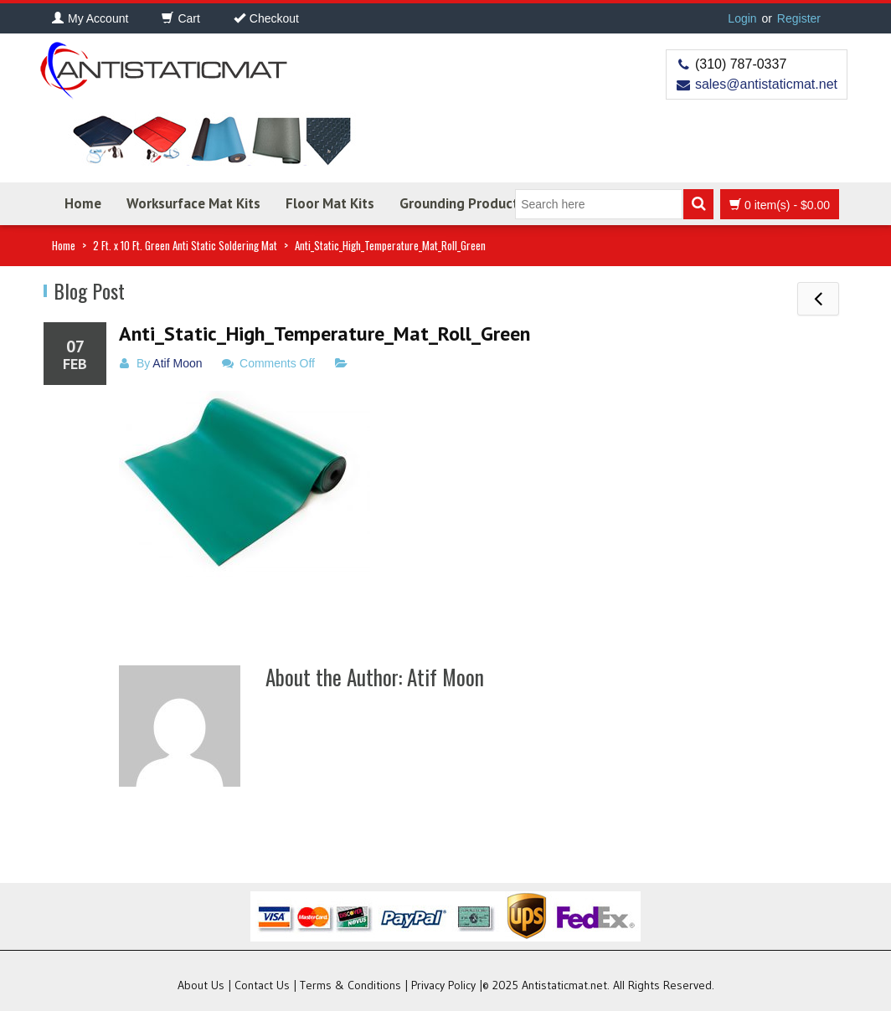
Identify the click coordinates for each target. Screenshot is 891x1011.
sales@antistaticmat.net (766, 84)
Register (799, 18)
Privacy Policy (443, 985)
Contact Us (262, 985)
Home (82, 203)
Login (742, 18)
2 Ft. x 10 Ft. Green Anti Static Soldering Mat (185, 245)
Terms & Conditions (350, 985)
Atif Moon (177, 363)
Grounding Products (462, 203)
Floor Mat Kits (330, 203)
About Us (201, 985)
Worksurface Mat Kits (193, 203)
